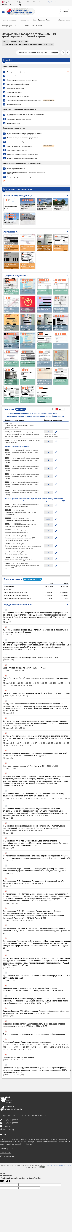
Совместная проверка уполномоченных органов (22, 154)
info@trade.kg (8, 1126)
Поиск (64, 11)
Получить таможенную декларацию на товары (22, 158)
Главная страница (9, 20)
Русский (5, 5)
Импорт (6, 41)
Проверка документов (14, 104)
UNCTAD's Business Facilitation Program (59, 1165)
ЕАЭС (17, 25)
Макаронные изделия (19, 41)
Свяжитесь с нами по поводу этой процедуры (38, 52)
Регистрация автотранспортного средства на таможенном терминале (25, 114)
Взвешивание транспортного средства (19, 119)
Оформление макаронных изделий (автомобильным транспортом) (28, 44)
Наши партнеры (7, 1149)
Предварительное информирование (18, 71)
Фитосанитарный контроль (15, 88)
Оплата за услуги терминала (16, 168)
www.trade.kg (8, 1129)
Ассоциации (7, 25)
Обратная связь (64, 20)
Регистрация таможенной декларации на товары (22, 141)
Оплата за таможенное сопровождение (19, 146)
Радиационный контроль (14, 75)
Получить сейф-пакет (14, 123)
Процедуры (24, 20)
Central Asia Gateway (33, 25)
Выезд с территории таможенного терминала (21, 176)
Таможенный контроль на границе (18, 96)
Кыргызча (13, 5)
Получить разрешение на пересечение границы (22, 80)
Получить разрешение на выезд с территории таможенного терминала (26, 172)
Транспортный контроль (14, 92)
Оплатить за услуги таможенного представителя (22, 137)
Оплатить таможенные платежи (17, 150)
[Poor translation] (8, 1181)
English (21, 5)
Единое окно (5, 1152)
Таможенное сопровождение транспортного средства (24, 100)
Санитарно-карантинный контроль (18, 84)
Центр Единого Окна (41, 20)
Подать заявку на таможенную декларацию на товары (24, 133)
